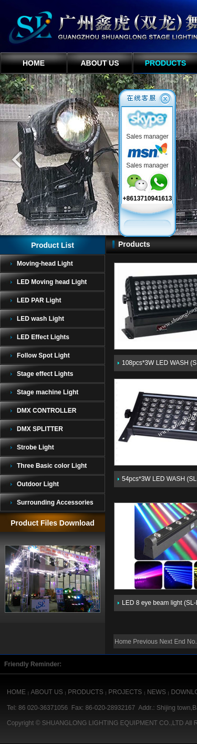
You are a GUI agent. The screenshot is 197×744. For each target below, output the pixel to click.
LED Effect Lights (43, 337)
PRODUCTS (85, 692)
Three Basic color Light (52, 465)
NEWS (156, 692)
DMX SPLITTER (40, 429)
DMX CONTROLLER (46, 410)
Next (165, 641)
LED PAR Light (39, 300)
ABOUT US (99, 63)
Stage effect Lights (45, 374)
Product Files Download (52, 523)
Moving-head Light (45, 263)
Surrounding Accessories (55, 502)
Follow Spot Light (43, 355)
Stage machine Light (47, 392)
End (179, 641)
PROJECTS (125, 692)
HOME (34, 63)
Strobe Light (35, 447)
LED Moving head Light (52, 282)
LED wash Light (40, 318)
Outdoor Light (38, 484)
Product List (52, 245)
